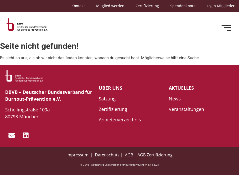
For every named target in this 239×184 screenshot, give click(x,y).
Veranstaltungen (186, 109)
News (175, 99)
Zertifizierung (147, 5)
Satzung (107, 99)
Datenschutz (107, 155)
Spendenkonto (182, 5)
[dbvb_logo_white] (24, 76)
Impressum (77, 155)
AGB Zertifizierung (155, 155)
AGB (129, 155)
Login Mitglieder (221, 5)
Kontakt (78, 5)
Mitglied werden (110, 5)
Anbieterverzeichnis (120, 120)
